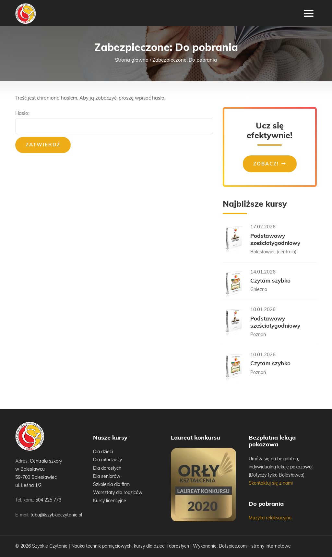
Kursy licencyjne (109, 501)
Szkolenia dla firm (111, 484)
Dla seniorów (106, 476)
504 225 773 (48, 500)
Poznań (258, 335)
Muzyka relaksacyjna (270, 518)
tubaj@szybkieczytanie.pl (56, 515)
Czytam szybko (270, 281)
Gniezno (258, 289)
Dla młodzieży (107, 460)
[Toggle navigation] (309, 12)
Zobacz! (266, 164)
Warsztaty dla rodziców (117, 492)
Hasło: (114, 122)
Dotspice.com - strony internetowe (255, 546)
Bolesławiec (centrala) (273, 252)
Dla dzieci (103, 452)
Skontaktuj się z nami (271, 483)
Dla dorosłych (107, 468)
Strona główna (131, 60)
